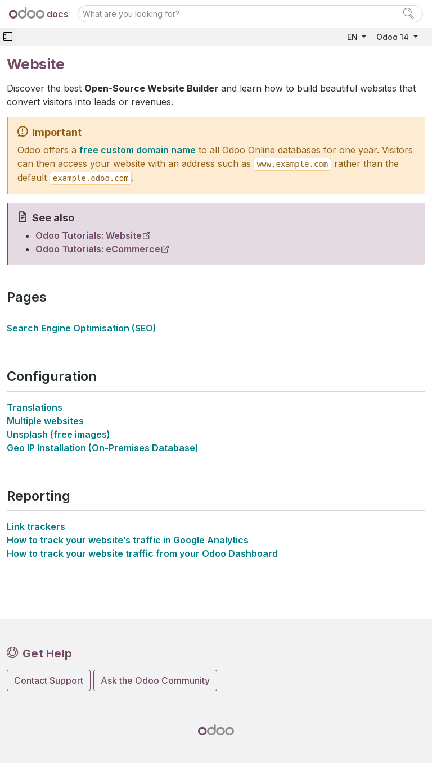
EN (353, 37)
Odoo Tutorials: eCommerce (97, 249)
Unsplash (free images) (58, 434)
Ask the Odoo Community (155, 680)
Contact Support (48, 680)
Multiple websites (45, 420)
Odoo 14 (393, 37)
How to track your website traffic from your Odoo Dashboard (142, 553)
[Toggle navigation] (8, 37)
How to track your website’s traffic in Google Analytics (128, 540)
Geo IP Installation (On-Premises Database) (103, 447)
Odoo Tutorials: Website (88, 235)
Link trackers (36, 526)
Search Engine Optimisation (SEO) (81, 328)
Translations (34, 407)
